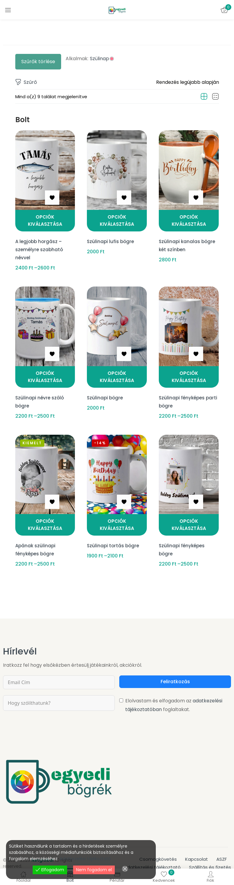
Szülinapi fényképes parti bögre (183, 394)
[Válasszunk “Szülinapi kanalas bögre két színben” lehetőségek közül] (189, 220)
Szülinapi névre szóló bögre (40, 394)
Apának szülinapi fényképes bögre (36, 539)
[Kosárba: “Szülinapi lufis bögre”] (117, 220)
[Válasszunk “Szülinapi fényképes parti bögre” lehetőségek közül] (189, 372)
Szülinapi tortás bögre (114, 536)
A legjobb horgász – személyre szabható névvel (39, 246)
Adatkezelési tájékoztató (85, 859)
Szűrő (26, 82)
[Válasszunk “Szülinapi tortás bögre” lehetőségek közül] (117, 517)
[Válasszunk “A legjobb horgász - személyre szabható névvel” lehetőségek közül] (45, 220)
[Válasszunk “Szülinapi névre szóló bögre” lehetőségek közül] (45, 372)
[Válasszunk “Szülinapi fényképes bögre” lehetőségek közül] (189, 517)
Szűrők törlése (38, 61)
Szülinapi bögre (105, 391)
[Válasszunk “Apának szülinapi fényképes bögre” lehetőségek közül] (45, 517)
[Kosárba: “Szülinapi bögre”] (117, 372)
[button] (187, 82)
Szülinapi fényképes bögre (183, 539)
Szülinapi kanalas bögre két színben (188, 242)
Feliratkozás (175, 671)
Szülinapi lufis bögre (111, 239)
